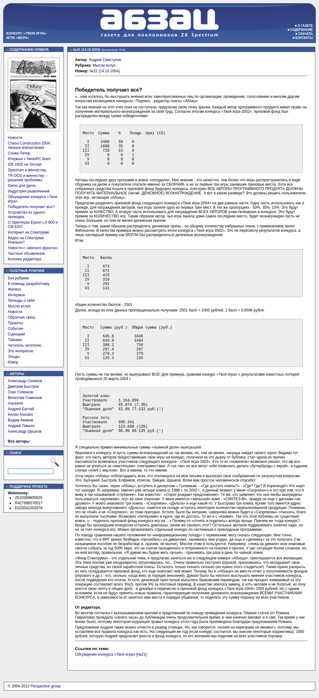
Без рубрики (18, 278)
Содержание (301, 29)
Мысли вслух (19, 306)
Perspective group (46, 686)
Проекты (15, 323)
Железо (14, 289)
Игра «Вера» (17, 38)
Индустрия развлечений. (29, 191)
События (15, 328)
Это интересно (20, 351)
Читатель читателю (24, 345)
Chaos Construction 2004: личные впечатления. (29, 145)
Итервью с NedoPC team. (29, 159)
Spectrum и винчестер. (27, 170)
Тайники (15, 340)
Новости (15, 312)
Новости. (15, 137)
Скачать (305, 34)
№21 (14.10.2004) (104, 71)
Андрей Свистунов (105, 60)
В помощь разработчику (29, 284)
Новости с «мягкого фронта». (33, 248)
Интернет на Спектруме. (29, 232)
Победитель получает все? (31, 207)
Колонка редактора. (25, 259)
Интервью (16, 295)
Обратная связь (21, 317)
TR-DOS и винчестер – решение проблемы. (27, 177)
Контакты (304, 38)
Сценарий (16, 334)
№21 (141, 654)
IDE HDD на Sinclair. (25, 164)
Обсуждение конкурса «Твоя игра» (105, 654)
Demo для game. (22, 185)
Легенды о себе (21, 300)
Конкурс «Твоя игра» (26, 33)
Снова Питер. (19, 153)
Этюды (14, 356)
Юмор (13, 362)
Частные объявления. (27, 253)
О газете (305, 25)
